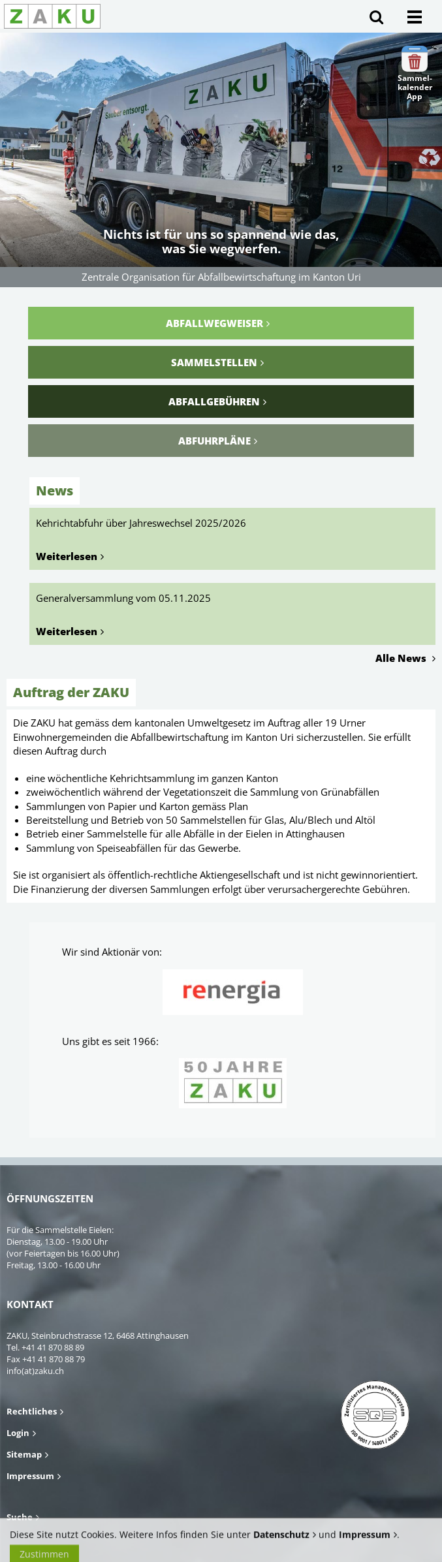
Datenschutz (281, 1542)
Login (18, 1433)
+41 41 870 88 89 (53, 1347)
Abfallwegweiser (214, 323)
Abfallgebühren (214, 401)
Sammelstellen (214, 362)
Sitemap (24, 1454)
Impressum (30, 1476)
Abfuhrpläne (214, 440)
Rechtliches (32, 1411)
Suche (20, 1517)
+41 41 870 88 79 (53, 1359)
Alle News (402, 657)
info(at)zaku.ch (35, 1371)
